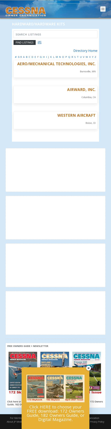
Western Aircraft (76, 115)
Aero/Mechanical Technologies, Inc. (56, 63)
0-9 (20, 56)
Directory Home (85, 51)
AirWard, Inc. (81, 89)
